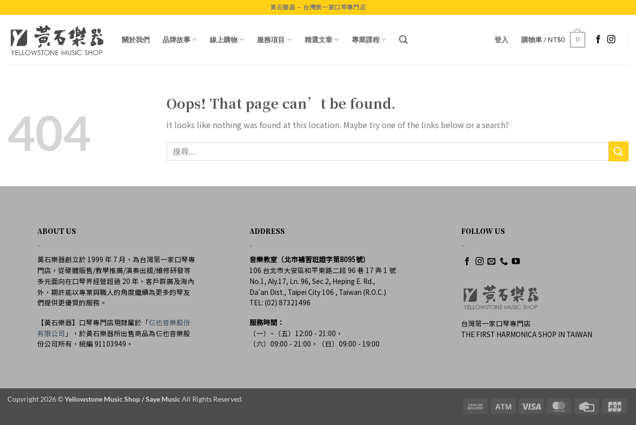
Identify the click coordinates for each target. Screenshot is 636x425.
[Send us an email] (491, 261)
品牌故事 (179, 39)
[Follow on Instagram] (611, 39)
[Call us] (504, 261)
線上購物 (227, 39)
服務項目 (274, 39)
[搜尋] (403, 40)
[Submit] (619, 151)
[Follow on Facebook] (598, 39)
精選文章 (322, 39)
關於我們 (136, 39)
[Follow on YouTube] (516, 261)
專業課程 (369, 39)
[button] (501, 40)
